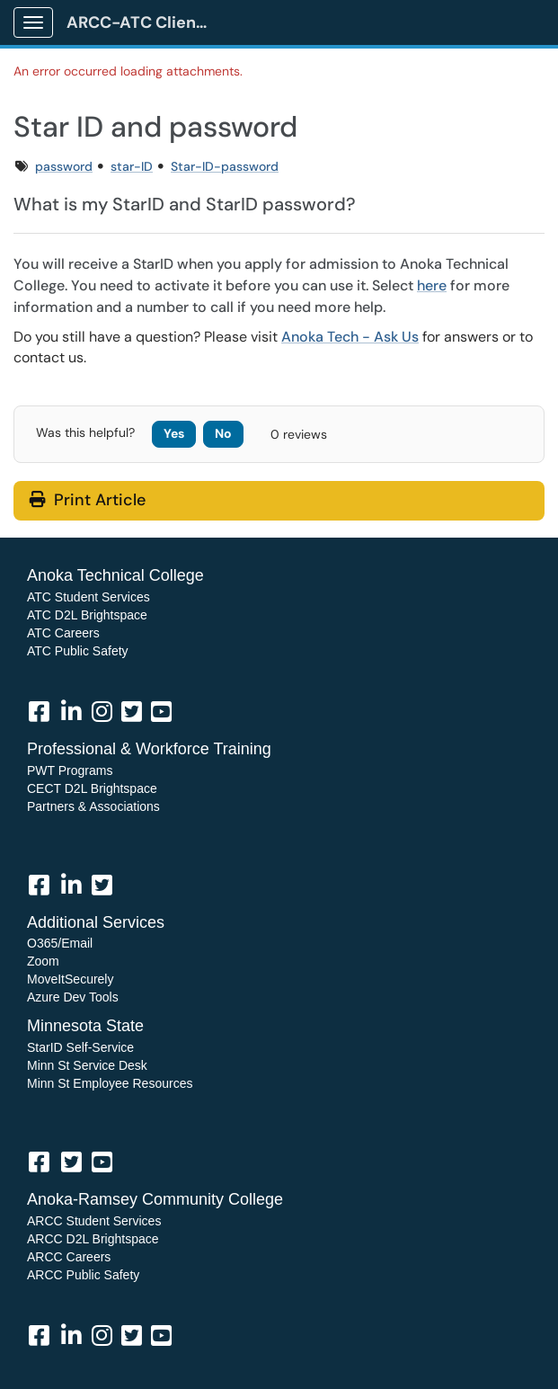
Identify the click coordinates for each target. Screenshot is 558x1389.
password (64, 166)
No (223, 433)
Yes (174, 433)
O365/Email (60, 943)
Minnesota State (85, 1026)
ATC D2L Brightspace (87, 615)
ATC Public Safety (77, 651)
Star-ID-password (225, 166)
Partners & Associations (93, 806)
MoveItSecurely (70, 979)
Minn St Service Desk (87, 1065)
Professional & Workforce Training (149, 749)
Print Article (88, 500)
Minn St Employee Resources (109, 1083)
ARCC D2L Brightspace (93, 1239)
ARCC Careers (69, 1257)
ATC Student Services (88, 597)
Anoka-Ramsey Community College (155, 1199)
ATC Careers (63, 633)
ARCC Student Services (94, 1221)
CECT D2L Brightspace (92, 788)
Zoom (43, 961)
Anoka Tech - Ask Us (350, 336)
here (432, 285)
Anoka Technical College (115, 575)
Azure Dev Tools (73, 997)
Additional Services (95, 922)
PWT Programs (69, 770)
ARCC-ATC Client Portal (145, 22)
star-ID (132, 166)
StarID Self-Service (80, 1047)
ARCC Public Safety (83, 1275)
